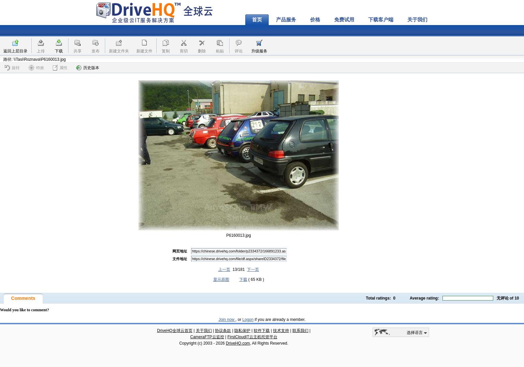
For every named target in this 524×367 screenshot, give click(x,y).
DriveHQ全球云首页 (174, 330)
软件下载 (262, 330)
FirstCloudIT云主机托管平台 (252, 337)
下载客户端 (380, 19)
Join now (227, 319)
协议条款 (223, 330)
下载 (59, 51)
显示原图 (221, 279)
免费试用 (344, 19)
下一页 (253, 269)
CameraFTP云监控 (207, 337)
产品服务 (286, 19)
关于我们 (417, 19)
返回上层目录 (15, 51)
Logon (247, 319)
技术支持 (281, 330)
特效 (36, 68)
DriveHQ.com (238, 343)
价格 (315, 19)
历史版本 (87, 67)
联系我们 (300, 330)
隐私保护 (242, 330)
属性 (60, 67)
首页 (257, 19)
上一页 (224, 269)
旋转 (12, 67)
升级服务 (259, 51)
